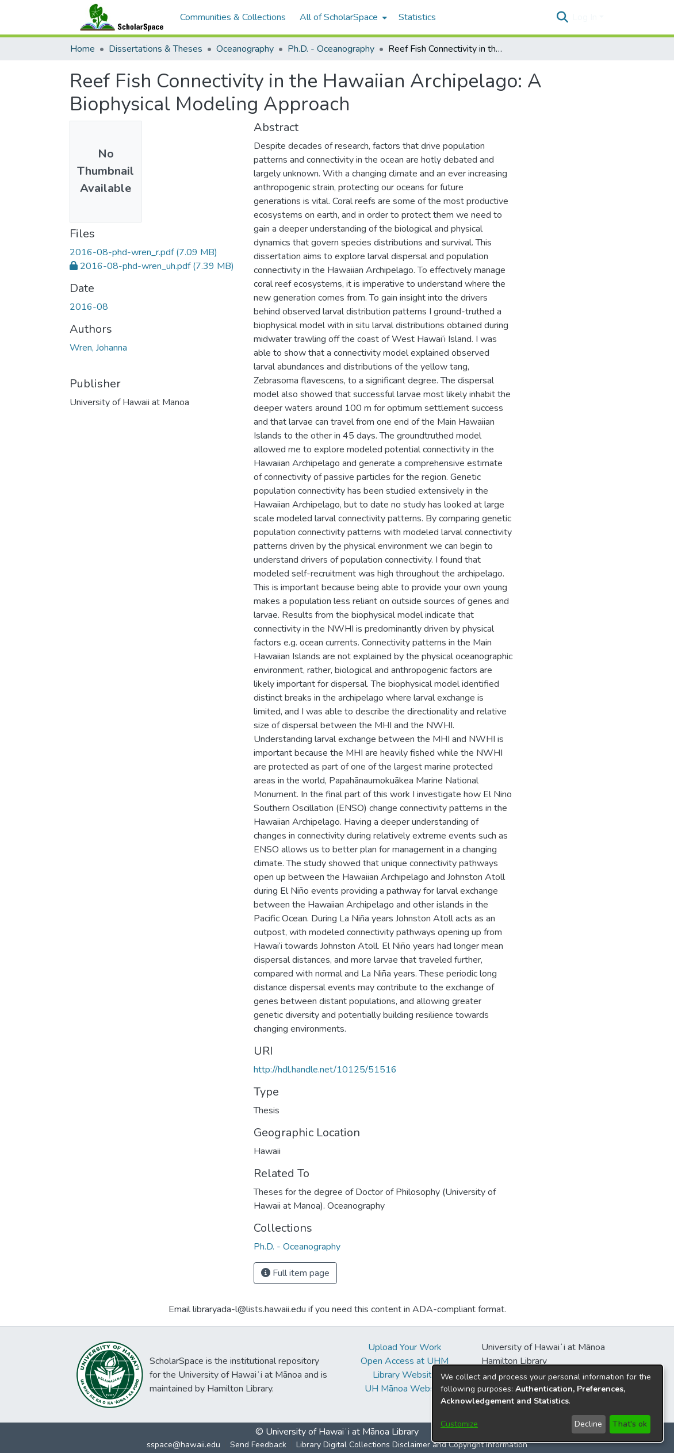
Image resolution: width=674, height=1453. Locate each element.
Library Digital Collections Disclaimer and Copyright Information (411, 1444)
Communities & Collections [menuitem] (233, 17)
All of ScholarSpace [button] (339, 17)
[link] (143, 252)
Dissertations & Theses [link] (155, 49)
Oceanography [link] (245, 49)
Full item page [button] (295, 1273)
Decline (588, 1424)
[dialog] (547, 1403)
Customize (459, 1424)
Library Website (405, 1375)
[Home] (119, 17)
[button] (562, 17)
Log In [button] (585, 17)
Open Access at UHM (405, 1361)
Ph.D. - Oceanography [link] (331, 49)
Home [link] (82, 49)
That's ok (629, 1424)
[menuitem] (342, 17)
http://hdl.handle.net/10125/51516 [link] (325, 1069)
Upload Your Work (405, 1347)
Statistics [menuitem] (417, 17)
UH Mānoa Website (405, 1388)
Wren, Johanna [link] (98, 347)
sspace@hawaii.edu (183, 1444)
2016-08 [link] (89, 307)
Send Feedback (258, 1444)
